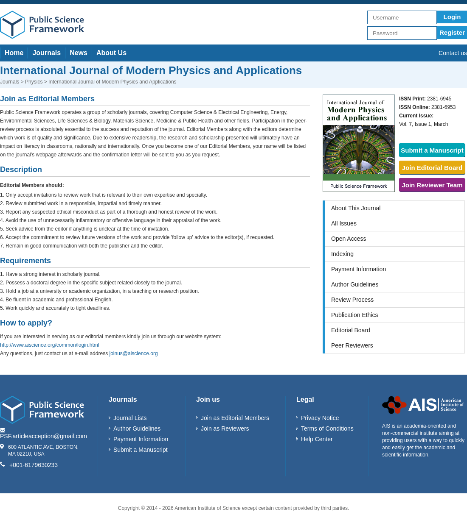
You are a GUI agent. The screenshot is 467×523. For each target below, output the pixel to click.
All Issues (344, 223)
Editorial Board (350, 330)
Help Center (317, 439)
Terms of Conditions (327, 428)
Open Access (348, 238)
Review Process (352, 299)
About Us (111, 52)
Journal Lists (130, 418)
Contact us (453, 53)
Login (452, 16)
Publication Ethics (354, 315)
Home (14, 52)
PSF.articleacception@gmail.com (43, 436)
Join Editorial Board (432, 167)
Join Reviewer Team (432, 185)
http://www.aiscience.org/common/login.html (49, 345)
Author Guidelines (354, 284)
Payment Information (358, 269)
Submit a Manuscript (432, 150)
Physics (33, 82)
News (78, 52)
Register (452, 32)
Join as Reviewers (225, 428)
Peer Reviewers (352, 345)
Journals (46, 52)
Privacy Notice (320, 418)
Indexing (342, 253)
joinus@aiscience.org (133, 353)
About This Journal (355, 208)
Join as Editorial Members (235, 418)
